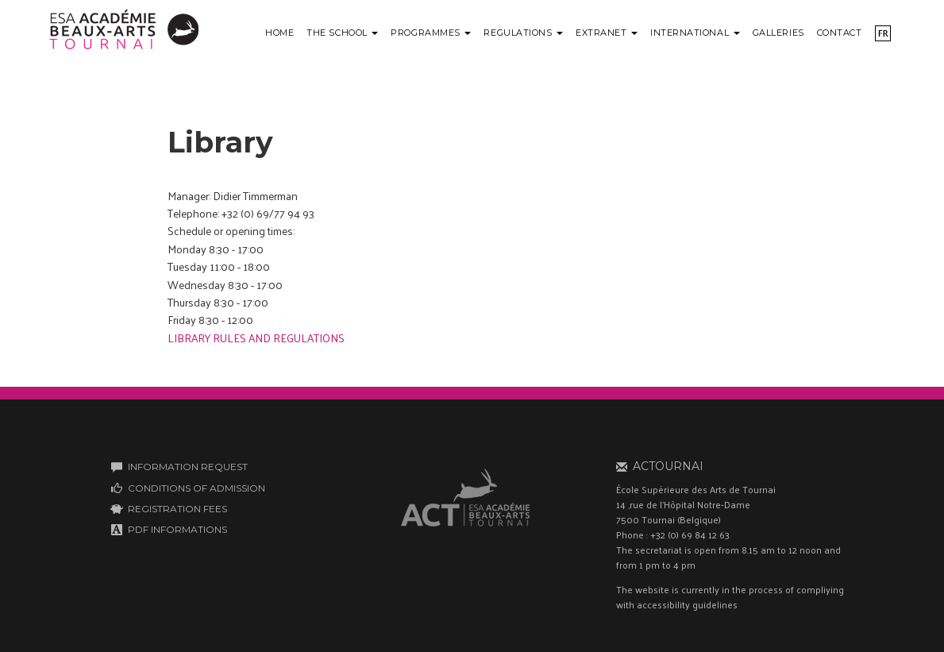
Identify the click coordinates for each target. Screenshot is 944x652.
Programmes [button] (431, 32)
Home (279, 32)
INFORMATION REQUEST (188, 467)
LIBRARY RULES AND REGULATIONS (257, 338)
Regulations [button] (523, 32)
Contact (839, 32)
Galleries (778, 32)
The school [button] (342, 32)
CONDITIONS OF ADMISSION (196, 488)
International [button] (695, 32)
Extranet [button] (607, 32)
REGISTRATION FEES (177, 509)
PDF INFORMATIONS (177, 529)
